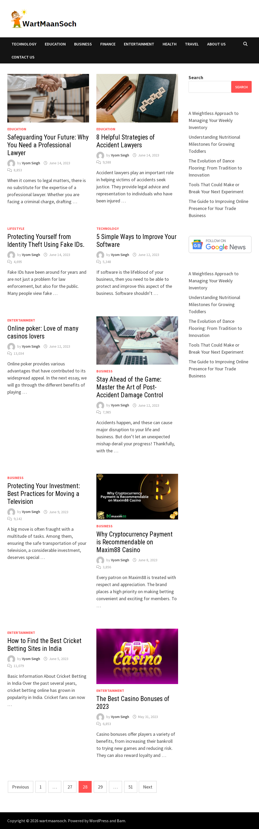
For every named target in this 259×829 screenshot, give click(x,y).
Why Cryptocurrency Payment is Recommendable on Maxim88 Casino (134, 542)
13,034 (19, 353)
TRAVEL (192, 43)
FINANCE (107, 43)
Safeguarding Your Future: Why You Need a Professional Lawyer (48, 145)
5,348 (107, 261)
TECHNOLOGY (24, 43)
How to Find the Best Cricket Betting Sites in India (44, 644)
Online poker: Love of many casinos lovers (42, 332)
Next (147, 787)
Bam (121, 820)
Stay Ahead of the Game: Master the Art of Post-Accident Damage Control (129, 387)
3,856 (107, 567)
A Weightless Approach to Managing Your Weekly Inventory (214, 120)
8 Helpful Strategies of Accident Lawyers (125, 141)
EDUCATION (55, 43)
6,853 (107, 723)
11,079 (19, 665)
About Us (216, 43)
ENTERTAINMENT (139, 43)
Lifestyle (15, 228)
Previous (20, 787)
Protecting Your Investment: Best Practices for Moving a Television (43, 493)
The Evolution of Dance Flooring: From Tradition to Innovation (215, 168)
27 (70, 787)
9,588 (107, 162)
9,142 (18, 518)
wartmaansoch (52, 820)
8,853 (18, 170)
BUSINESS (83, 43)
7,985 (107, 412)
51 (130, 787)
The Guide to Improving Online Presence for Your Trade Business (218, 208)
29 (100, 787)
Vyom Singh (31, 163)
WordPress (99, 820)
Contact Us (23, 57)
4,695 (18, 261)
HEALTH (170, 43)
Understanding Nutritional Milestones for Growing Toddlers (214, 144)
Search (196, 77)
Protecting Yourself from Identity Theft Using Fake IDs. (46, 240)
